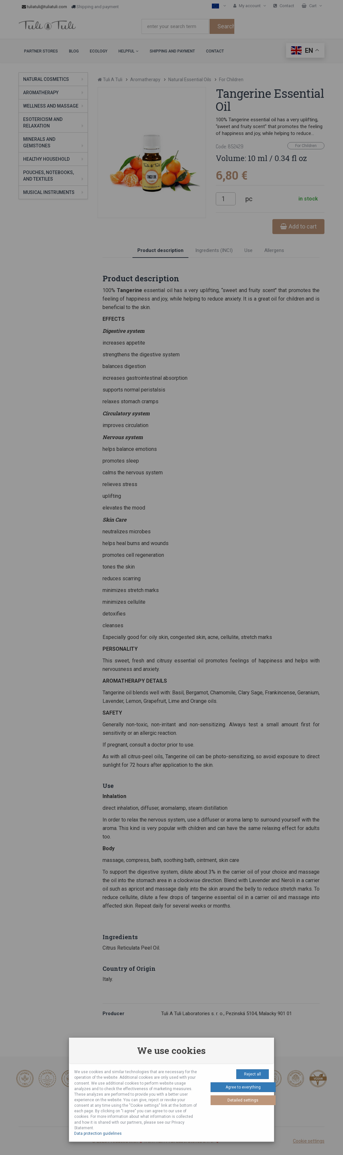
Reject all (252, 1074)
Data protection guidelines (98, 1133)
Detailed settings (242, 1100)
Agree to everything (243, 1087)
